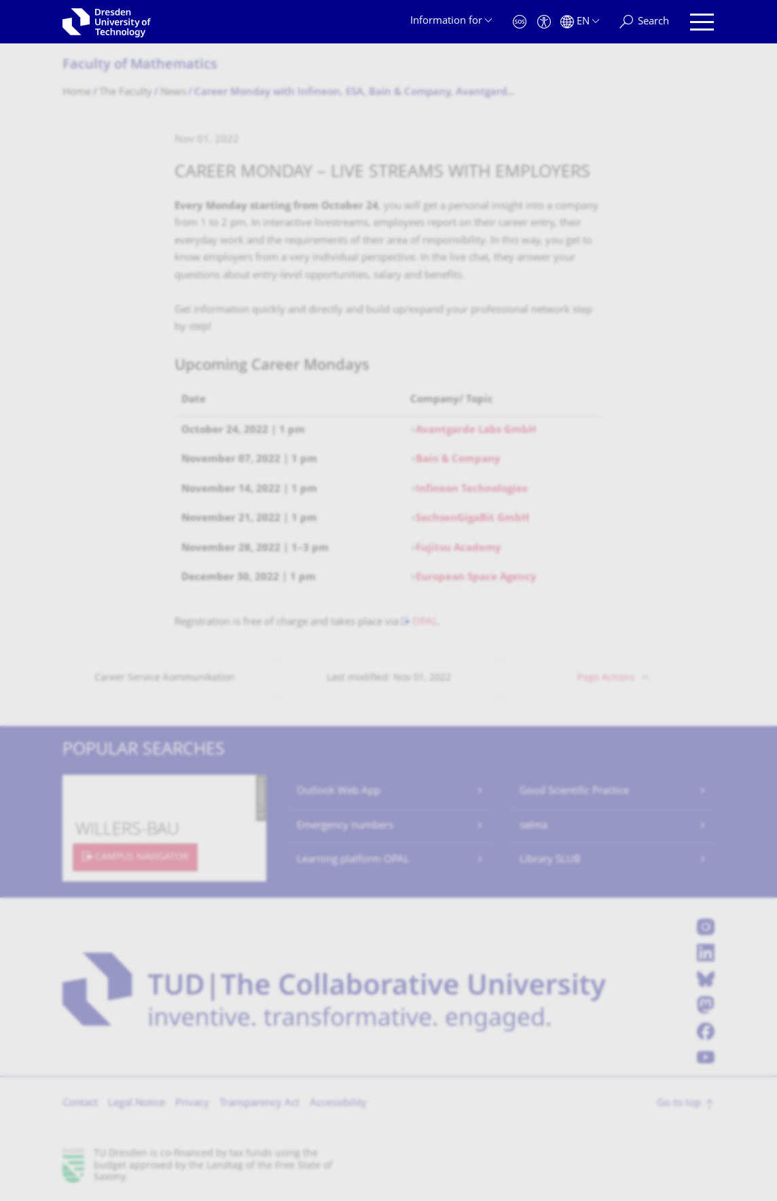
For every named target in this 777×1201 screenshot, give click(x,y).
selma (533, 826)
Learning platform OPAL (353, 860)
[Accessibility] (544, 22)
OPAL (425, 622)
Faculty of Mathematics (139, 65)
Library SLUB (550, 860)
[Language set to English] (579, 22)
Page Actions (606, 678)
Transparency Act (259, 1104)
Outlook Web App (338, 791)
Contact (80, 1104)
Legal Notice (136, 1104)
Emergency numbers (345, 826)
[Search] (644, 22)
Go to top (679, 1104)
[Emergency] (519, 22)
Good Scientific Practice (574, 791)
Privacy (192, 1104)
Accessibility (338, 1104)
